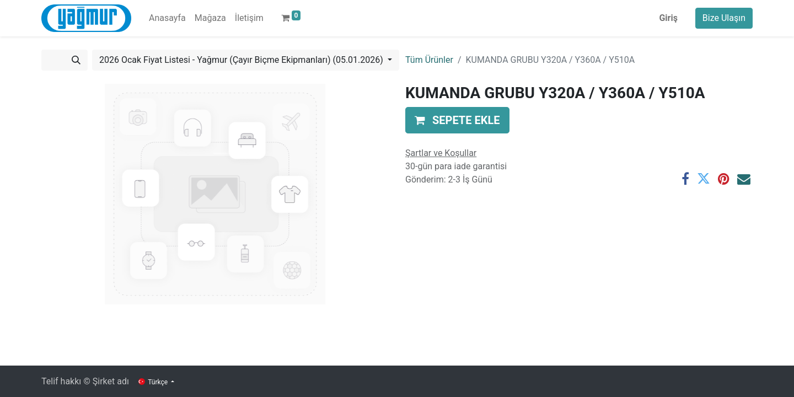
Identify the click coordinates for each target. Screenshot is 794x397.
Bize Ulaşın (723, 18)
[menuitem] (167, 18)
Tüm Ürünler (429, 60)
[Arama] (76, 60)
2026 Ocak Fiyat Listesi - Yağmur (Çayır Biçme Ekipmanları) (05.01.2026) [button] (242, 60)
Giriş (668, 18)
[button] (457, 120)
